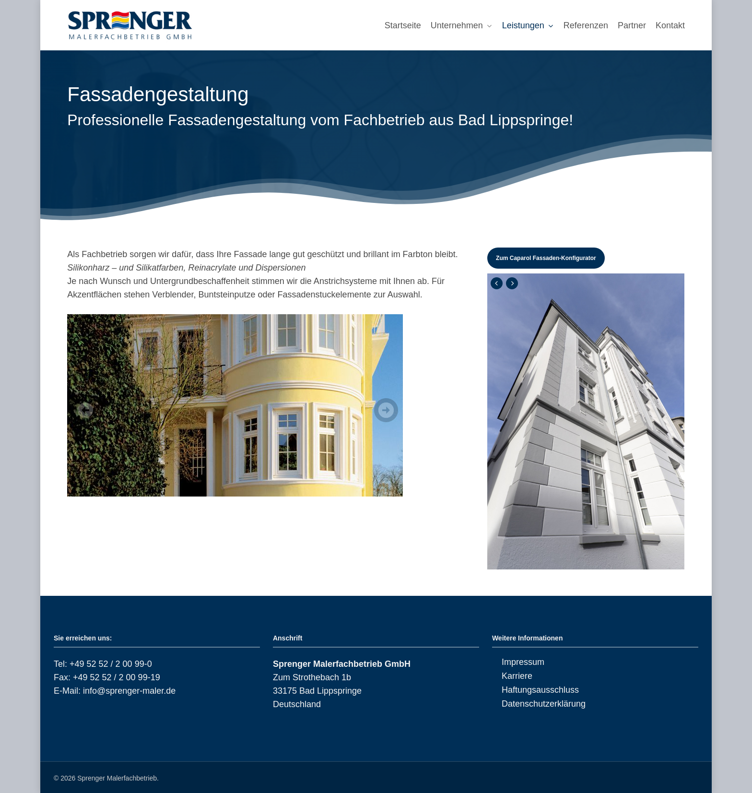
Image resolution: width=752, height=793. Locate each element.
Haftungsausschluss (540, 690)
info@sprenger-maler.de (129, 691)
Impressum (523, 662)
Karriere (517, 676)
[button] (546, 258)
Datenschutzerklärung (544, 704)
